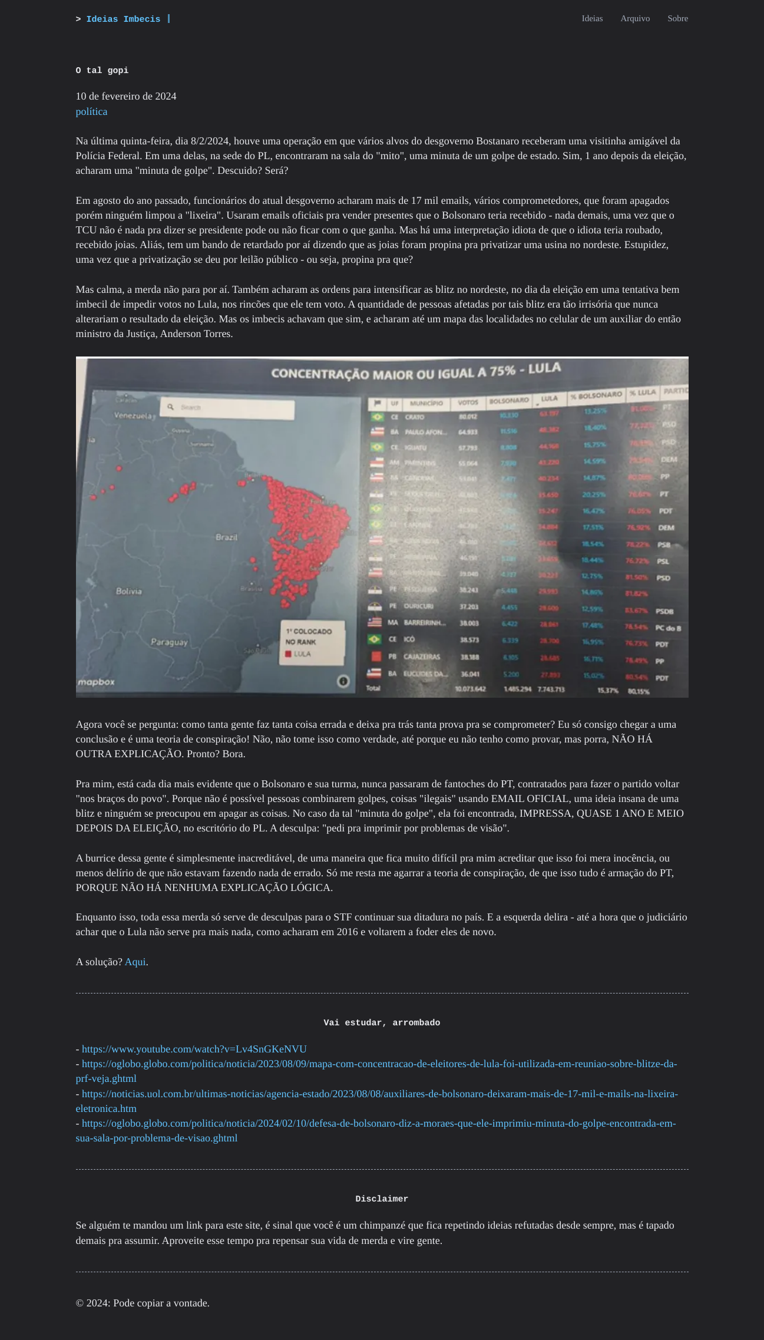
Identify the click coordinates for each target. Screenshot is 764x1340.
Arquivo (635, 19)
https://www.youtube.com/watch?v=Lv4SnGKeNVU (194, 1049)
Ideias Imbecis (124, 20)
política (92, 111)
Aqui (135, 962)
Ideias (592, 19)
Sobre (678, 19)
